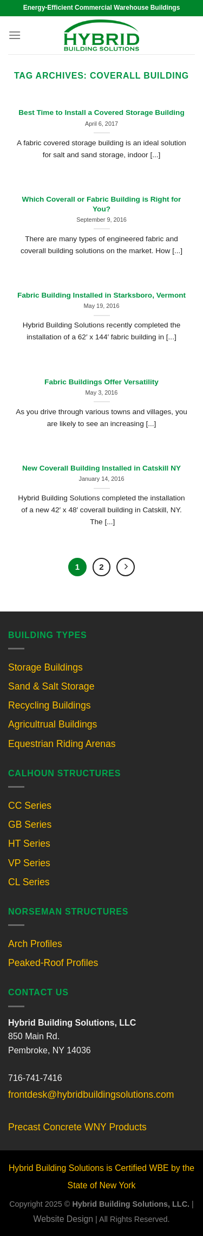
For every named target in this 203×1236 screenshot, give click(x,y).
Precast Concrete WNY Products (77, 1127)
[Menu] (14, 35)
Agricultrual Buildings (52, 724)
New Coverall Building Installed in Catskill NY (101, 468)
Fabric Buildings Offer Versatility (101, 382)
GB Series (29, 824)
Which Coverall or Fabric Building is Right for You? (101, 204)
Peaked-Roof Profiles (53, 962)
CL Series (29, 882)
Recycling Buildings (49, 705)
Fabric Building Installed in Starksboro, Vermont (101, 295)
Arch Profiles (35, 943)
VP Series (29, 863)
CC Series (29, 805)
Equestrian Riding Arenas (62, 743)
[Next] (125, 567)
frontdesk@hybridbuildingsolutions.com (91, 1094)
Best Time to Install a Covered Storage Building (101, 112)
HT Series (29, 843)
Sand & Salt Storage (51, 686)
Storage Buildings (45, 667)
